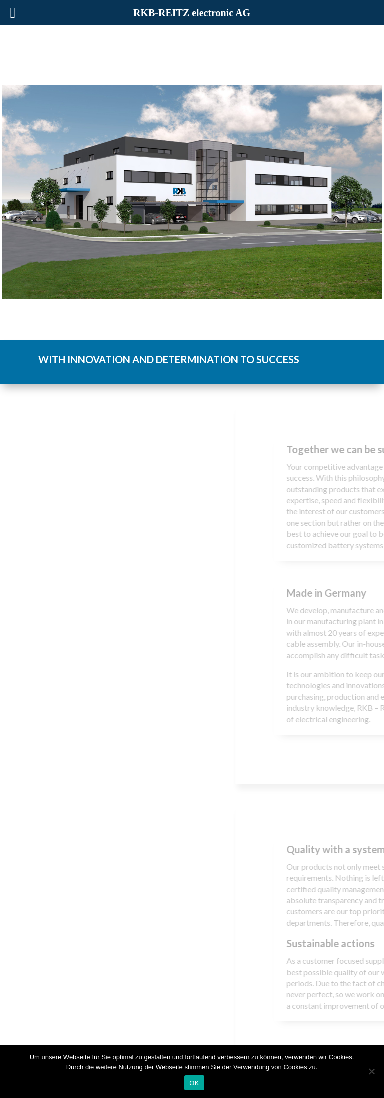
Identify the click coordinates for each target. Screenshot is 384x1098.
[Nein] (371, 1071)
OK (194, 1083)
